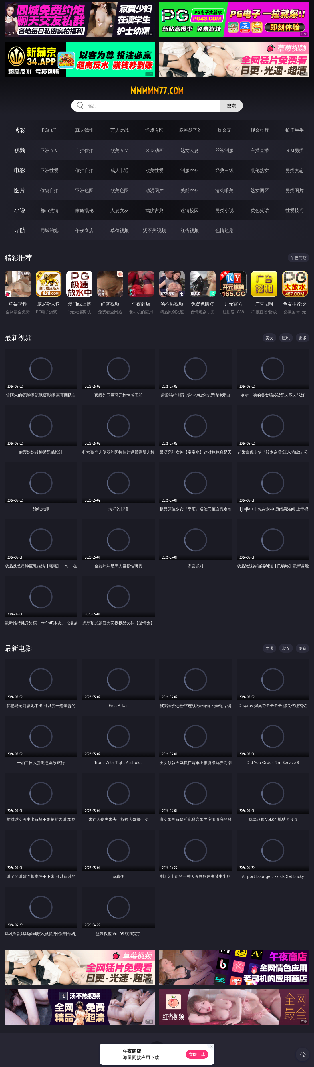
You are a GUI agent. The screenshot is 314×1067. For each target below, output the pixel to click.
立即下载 (197, 1054)
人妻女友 (119, 210)
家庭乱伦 (84, 210)
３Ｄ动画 (154, 150)
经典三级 (224, 170)
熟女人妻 (189, 150)
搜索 (231, 105)
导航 (19, 230)
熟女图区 (260, 190)
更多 (303, 338)
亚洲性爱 (49, 170)
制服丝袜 (189, 170)
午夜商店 (84, 230)
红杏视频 (189, 230)
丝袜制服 (224, 150)
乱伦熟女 (260, 170)
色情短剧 (224, 230)
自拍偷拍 (84, 150)
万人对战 (119, 130)
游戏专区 (154, 130)
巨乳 (286, 338)
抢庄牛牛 (294, 130)
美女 (269, 338)
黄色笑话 (260, 210)
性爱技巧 (294, 210)
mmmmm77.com (157, 91)
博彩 (19, 130)
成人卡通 (119, 170)
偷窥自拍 (49, 190)
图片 (19, 190)
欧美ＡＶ (119, 150)
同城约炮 (49, 230)
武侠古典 (154, 210)
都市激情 (49, 210)
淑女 (286, 648)
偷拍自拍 (84, 170)
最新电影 (18, 648)
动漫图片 (154, 190)
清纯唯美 (224, 190)
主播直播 (260, 150)
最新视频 (18, 337)
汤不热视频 (154, 230)
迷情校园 (189, 210)
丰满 (269, 648)
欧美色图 (119, 190)
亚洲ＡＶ (49, 150)
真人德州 (84, 130)
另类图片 (294, 190)
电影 (19, 170)
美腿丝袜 (189, 190)
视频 (19, 150)
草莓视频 (119, 230)
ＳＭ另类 (294, 150)
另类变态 (294, 170)
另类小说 (224, 210)
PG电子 (49, 130)
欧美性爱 (154, 170)
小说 (19, 210)
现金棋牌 (260, 130)
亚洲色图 (84, 190)
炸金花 (224, 130)
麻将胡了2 (189, 130)
